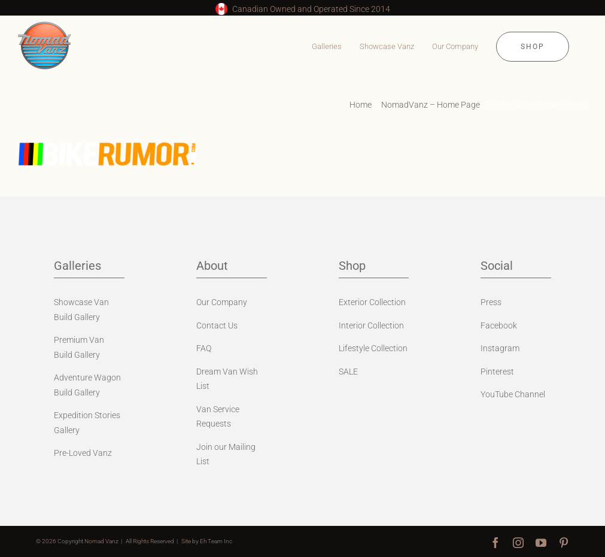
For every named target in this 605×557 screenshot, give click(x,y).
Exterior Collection (372, 302)
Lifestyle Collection (373, 348)
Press (491, 302)
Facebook (499, 325)
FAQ (203, 348)
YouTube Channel (513, 394)
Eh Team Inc (216, 541)
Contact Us (217, 325)
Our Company (221, 302)
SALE (348, 371)
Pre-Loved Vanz (83, 453)
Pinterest (497, 371)
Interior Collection (371, 325)
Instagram (500, 348)
